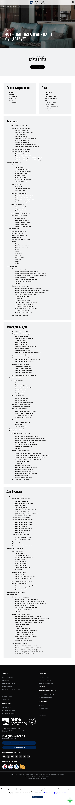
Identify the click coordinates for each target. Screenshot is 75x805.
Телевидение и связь (22, 296)
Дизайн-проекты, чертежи (21, 239)
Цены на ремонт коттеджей (24, 387)
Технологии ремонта (22, 169)
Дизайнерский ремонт (22, 220)
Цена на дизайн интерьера (24, 133)
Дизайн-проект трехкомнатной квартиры (28, 160)
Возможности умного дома (21, 286)
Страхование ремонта (22, 188)
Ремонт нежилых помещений (25, 576)
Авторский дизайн (21, 342)
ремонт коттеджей (21, 400)
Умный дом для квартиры (20, 315)
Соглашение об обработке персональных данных (37, 776)
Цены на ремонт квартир (23, 171)
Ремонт (11, 94)
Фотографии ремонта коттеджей (25, 411)
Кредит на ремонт (21, 177)
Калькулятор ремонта (22, 173)
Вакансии (48, 108)
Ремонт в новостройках (23, 226)
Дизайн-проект (6, 680)
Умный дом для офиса (19, 643)
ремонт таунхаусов (21, 398)
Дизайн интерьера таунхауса (24, 361)
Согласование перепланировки (25, 144)
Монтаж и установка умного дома (26, 279)
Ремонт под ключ (21, 224)
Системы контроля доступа (24, 304)
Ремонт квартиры (18, 204)
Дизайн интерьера (7, 677)
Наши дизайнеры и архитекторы (25, 138)
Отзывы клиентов (21, 181)
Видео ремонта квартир (23, 198)
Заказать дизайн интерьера (24, 515)
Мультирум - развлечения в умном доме (28, 294)
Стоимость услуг (7, 707)
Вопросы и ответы (50, 102)
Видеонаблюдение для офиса (24, 654)
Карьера (41, 712)
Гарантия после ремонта (46, 683)
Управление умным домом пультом (26, 271)
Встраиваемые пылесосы (23, 312)
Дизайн (11, 92)
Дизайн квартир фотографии (21, 149)
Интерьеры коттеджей (16, 429)
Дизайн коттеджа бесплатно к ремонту (28, 352)
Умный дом (13, 96)
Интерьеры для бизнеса (17, 592)
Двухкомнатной (20, 209)
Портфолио (13, 98)
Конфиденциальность (52, 106)
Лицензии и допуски (22, 140)
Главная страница (37, 67)
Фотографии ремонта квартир (25, 196)
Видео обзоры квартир (19, 235)
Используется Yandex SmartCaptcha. (37, 778)
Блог (46, 100)
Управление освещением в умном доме (28, 288)
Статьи (17, 283)
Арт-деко (18, 252)
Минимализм (19, 258)
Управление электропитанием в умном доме (30, 292)
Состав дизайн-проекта (23, 154)
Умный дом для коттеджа (20, 480)
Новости (47, 94)
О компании (13, 102)
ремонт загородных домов (24, 402)
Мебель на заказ (7, 696)
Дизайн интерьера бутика (23, 524)
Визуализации (16, 237)
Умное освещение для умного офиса (27, 650)
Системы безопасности (23, 300)
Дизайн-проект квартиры (20, 151)
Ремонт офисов (20, 574)
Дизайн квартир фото (19, 231)
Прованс (18, 260)
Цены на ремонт (20, 561)
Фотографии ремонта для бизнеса (26, 586)
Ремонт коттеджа (18, 395)
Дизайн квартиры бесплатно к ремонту (28, 146)
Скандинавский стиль (22, 244)
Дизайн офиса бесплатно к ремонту (27, 513)
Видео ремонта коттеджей (24, 413)
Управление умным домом (21, 269)
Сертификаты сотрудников (24, 281)
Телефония (18, 298)
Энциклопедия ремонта (45, 697)
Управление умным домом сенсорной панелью (30, 273)
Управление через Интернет (24, 277)
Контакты (48, 110)
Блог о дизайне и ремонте (46, 694)
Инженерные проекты (22, 142)
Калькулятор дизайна (8, 710)
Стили (14, 241)
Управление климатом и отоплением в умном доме (32, 290)
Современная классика (23, 246)
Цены (11, 100)
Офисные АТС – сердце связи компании (28, 648)
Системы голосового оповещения (26, 646)
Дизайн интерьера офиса (23, 522)
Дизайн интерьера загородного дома (27, 359)
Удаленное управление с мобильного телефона (30, 275)
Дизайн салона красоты (23, 530)
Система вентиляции (22, 310)
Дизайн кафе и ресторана (23, 528)
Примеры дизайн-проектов (21, 542)
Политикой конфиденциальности (55, 793)
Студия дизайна (43, 708)
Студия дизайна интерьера (21, 128)
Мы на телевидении (51, 98)
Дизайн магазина (21, 526)
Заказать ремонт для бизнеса (22, 581)
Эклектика (18, 254)
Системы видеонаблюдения (24, 306)
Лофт (16, 262)
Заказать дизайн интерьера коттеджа (24, 375)
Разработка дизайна (21, 131)
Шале (17, 263)
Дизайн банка (19, 532)
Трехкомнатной (20, 211)
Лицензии (18, 186)
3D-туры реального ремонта (24, 200)
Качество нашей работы (23, 202)
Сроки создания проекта (23, 156)
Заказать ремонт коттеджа (21, 406)
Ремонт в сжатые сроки (23, 578)
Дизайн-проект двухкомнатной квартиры (28, 158)
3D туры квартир (17, 233)
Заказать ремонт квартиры (21, 213)
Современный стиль (21, 248)
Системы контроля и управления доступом (29, 652)
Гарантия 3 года (20, 190)
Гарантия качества (21, 565)
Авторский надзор (21, 136)
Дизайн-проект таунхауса (23, 372)
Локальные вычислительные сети (26, 308)
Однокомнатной (20, 207)
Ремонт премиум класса (23, 222)
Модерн (17, 250)
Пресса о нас (42, 715)
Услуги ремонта (17, 165)
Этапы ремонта (20, 167)
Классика (18, 256)
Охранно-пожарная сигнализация (26, 302)
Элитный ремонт (20, 218)
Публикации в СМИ (51, 96)
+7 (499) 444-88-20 (13, 736)
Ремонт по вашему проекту (24, 179)
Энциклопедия (49, 104)
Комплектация (20, 175)
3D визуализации (20, 134)
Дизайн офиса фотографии (21, 517)
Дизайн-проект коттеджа (20, 364)
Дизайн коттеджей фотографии (22, 355)
